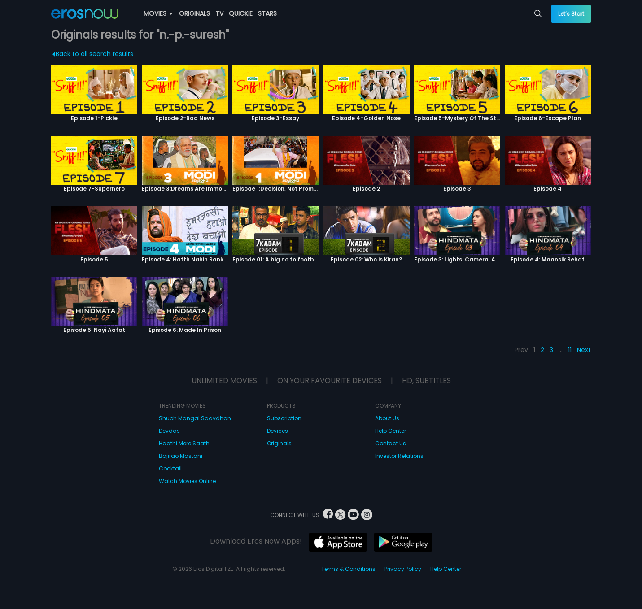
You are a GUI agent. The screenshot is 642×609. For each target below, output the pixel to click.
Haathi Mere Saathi (185, 443)
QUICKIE (241, 13)
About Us (387, 418)
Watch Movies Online (187, 481)
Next (584, 349)
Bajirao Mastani (180, 456)
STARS (267, 13)
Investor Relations (399, 456)
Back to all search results (93, 53)
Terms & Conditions (348, 569)
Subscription (284, 418)
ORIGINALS (194, 13)
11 (570, 349)
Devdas (169, 431)
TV (219, 13)
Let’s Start (571, 13)
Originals (279, 443)
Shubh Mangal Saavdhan (195, 418)
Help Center (390, 431)
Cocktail (170, 468)
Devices (277, 431)
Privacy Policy (402, 569)
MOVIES (158, 13)
